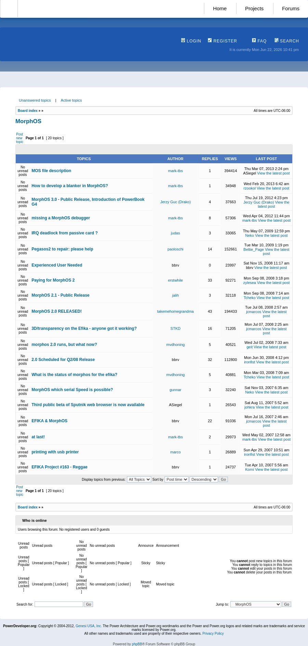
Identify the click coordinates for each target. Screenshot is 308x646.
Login (191, 41)
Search (286, 41)
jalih (175, 295)
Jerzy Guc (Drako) (175, 202)
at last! (38, 437)
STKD (175, 328)
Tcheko (250, 298)
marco (175, 452)
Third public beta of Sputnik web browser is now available (87, 404)
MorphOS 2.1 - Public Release (60, 295)
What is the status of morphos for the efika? (74, 374)
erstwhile (175, 280)
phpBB (137, 644)
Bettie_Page (253, 249)
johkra (249, 407)
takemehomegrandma (175, 311)
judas (175, 233)
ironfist (249, 362)
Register (222, 41)
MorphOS (28, 121)
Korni (249, 469)
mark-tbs (175, 171)
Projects (254, 8)
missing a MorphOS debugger (60, 218)
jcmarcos (253, 312)
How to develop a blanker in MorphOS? (69, 185)
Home (220, 8)
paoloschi (175, 249)
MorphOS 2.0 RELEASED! (56, 311)
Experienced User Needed (56, 265)
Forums (290, 8)
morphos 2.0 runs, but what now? (64, 344)
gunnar (175, 390)
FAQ (259, 41)
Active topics (71, 100)
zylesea (249, 283)
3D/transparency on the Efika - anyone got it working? (84, 328)
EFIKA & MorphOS (49, 420)
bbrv (175, 265)
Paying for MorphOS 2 (53, 280)
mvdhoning (175, 345)
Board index (28, 111)
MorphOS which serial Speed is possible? (72, 389)
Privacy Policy (212, 633)
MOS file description (51, 170)
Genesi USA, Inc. (89, 626)
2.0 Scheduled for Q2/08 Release (63, 359)
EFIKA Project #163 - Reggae (59, 467)
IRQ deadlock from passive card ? (64, 233)
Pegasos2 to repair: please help (62, 249)
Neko (249, 235)
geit (249, 347)
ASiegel (249, 173)
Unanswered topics (35, 100)
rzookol (250, 188)
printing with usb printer (55, 452)
